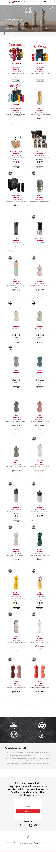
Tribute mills (41, 28)
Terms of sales (27, 842)
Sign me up (28, 811)
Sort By (29, 33)
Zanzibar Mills (21, 28)
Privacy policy (35, 842)
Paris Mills (7, 28)
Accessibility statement (44, 842)
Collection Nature (49, 28)
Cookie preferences (22, 843)
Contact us (8, 842)
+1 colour (40, 648)
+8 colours (40, 292)
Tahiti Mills (13, 28)
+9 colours (40, 382)
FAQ (14, 842)
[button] (9, 33)
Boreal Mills (28, 28)
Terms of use (19, 842)
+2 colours (40, 472)
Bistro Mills (34, 28)
